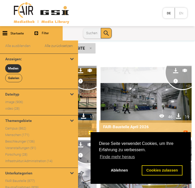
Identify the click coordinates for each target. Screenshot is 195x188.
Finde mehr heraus (117, 157)
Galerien (13, 78)
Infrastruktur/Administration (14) (28, 161)
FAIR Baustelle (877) (20, 181)
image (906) (14, 102)
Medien (13, 68)
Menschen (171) (17, 135)
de (169, 13)
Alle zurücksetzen (59, 46)
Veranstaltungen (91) (20, 148)
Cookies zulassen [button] (162, 170)
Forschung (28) (16, 154)
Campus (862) (15, 128)
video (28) (12, 108)
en (181, 13)
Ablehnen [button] (119, 170)
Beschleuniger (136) (20, 141)
